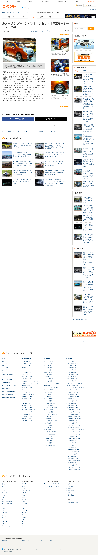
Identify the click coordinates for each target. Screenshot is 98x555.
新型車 (50, 17)
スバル (4, 495)
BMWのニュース (26, 385)
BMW (3, 506)
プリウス (24, 495)
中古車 (68, 484)
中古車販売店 (69, 488)
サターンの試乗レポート (72, 465)
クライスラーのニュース (28, 394)
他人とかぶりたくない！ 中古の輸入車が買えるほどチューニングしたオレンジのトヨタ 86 (55, 163)
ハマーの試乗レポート (72, 463)
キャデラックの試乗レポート (73, 451)
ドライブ (4, 370)
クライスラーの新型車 (50, 432)
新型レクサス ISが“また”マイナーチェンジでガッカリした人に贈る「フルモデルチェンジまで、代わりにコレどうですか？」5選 (88, 116)
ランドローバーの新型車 (50, 414)
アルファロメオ (6, 526)
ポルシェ (4, 515)
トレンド (4, 365)
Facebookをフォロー (18, 119)
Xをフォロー (51, 119)
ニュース (59, 17)
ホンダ (4, 488)
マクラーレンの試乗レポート (73, 438)
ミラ (23, 508)
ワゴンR (24, 484)
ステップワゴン (26, 490)
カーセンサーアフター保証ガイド (10, 385)
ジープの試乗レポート (72, 447)
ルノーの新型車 (48, 401)
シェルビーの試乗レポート (73, 467)
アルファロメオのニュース (28, 409)
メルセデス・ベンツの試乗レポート (75, 383)
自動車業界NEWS (26, 358)
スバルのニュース (26, 370)
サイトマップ (93, 9)
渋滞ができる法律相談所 (8, 397)
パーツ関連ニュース (27, 414)
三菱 (3, 497)
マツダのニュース (26, 372)
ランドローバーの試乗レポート (74, 434)
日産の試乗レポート (71, 365)
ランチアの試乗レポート (72, 421)
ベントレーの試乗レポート (73, 432)
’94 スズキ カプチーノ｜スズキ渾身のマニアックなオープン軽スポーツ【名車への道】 (88, 227)
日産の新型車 (47, 365)
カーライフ (5, 367)
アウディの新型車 (48, 390)
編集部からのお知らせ (8, 374)
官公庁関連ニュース (27, 416)
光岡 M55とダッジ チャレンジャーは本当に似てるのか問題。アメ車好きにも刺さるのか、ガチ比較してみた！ (55, 172)
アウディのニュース (27, 387)
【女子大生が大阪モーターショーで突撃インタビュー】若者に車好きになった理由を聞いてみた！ (88, 209)
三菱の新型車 (47, 376)
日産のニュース (26, 367)
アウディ (4, 512)
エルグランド (25, 504)
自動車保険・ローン (71, 492)
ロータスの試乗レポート (72, 436)
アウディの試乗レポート (72, 394)
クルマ (4, 361)
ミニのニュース (26, 403)
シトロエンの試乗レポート (73, 409)
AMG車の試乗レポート (72, 385)
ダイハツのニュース (27, 376)
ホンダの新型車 (48, 367)
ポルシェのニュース (27, 390)
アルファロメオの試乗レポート (74, 414)
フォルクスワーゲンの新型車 (51, 387)
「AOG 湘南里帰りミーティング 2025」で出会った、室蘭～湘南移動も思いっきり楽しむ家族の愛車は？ (22, 154)
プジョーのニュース (27, 407)
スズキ (4, 490)
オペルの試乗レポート (72, 403)
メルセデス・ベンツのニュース (30, 381)
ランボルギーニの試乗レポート (74, 418)
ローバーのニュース (27, 401)
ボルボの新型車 (48, 423)
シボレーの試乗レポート (72, 445)
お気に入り (90, 5)
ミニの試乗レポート (71, 398)
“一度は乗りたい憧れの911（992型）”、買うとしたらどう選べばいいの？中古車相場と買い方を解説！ (88, 128)
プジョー (4, 521)
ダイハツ (4, 492)
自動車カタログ (70, 486)
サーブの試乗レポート (72, 443)
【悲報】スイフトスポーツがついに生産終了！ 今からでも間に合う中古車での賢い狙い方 (22, 145)
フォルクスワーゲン (7, 504)
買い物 (48, 31)
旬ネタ (19, 12)
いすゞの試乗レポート (72, 381)
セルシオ (24, 499)
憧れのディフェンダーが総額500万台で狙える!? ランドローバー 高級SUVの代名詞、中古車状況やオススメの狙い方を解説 (88, 103)
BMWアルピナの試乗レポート (74, 392)
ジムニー (24, 515)
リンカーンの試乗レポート (73, 460)
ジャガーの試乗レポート (72, 427)
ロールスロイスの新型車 (50, 421)
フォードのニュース (27, 396)
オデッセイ (24, 492)
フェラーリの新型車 (49, 412)
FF (45, 31)
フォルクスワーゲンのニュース (30, 383)
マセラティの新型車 (49, 409)
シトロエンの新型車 (49, 403)
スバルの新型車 (48, 372)
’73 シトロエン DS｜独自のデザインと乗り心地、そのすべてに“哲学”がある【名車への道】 (22, 181)
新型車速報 (47, 358)
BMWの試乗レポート (71, 390)
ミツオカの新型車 (48, 381)
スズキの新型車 (48, 374)
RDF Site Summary (84, 340)
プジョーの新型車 (48, 398)
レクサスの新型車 (48, 361)
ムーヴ (23, 486)
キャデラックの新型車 (50, 434)
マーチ (23, 506)
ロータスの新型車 (48, 418)
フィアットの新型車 (49, 405)
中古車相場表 (49, 540)
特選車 (24, 17)
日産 (3, 486)
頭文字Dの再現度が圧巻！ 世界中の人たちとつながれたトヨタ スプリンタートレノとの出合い (22, 172)
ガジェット (5, 372)
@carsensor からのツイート (79, 319)
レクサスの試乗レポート (72, 361)
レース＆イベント (25, 12)
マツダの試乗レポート (72, 370)
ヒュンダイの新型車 (49, 445)
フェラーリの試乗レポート (73, 425)
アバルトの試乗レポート (72, 423)
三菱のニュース (26, 374)
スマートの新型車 (48, 396)
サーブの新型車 (48, 425)
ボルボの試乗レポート (72, 440)
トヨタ (4, 484)
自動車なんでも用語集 (8, 394)
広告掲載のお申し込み (72, 502)
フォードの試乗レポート (72, 449)
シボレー (4, 508)
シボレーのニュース (27, 392)
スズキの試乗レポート (72, 374)
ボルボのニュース (26, 405)
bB (22, 521)
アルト (23, 523)
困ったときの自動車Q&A (8, 391)
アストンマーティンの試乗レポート (75, 429)
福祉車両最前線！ (6, 382)
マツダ (4, 499)
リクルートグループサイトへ (8, 551)
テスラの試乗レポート (72, 456)
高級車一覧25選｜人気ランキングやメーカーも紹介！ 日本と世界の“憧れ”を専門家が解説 (88, 163)
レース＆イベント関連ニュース (30, 412)
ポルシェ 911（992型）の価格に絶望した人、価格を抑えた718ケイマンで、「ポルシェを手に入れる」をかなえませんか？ (88, 139)
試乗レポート (69, 358)
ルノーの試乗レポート (72, 407)
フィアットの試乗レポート (73, 412)
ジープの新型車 (48, 436)
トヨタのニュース (26, 363)
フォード (4, 519)
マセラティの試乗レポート (73, 416)
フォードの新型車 (48, 427)
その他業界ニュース (27, 421)
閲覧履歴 (79, 5)
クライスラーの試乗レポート (73, 454)
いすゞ (4, 523)
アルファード (25, 510)
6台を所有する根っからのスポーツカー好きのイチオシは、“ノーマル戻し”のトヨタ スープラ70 (54, 154)
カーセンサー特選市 (7, 379)
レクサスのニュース (27, 361)
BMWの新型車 (48, 385)
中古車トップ (5, 12)
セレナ (23, 519)
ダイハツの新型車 (48, 379)
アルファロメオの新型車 (50, 407)
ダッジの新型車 (48, 440)
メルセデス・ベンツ (7, 501)
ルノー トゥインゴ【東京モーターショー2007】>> (42, 131)
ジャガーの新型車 (48, 416)
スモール (41, 31)
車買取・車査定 (70, 495)
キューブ (24, 501)
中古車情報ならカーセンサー (8, 540)
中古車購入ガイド (6, 388)
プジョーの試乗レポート (72, 405)
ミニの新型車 (47, 394)
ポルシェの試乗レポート (72, 396)
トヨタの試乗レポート (72, 363)
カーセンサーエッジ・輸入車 (51, 486)
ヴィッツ (24, 517)
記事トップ (11, 17)
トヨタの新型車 (48, 363)
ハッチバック (29, 31)
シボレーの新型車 (48, 429)
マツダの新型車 (48, 370)
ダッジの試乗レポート (72, 458)
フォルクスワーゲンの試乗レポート (75, 387)
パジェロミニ (25, 526)
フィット (24, 512)
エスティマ (24, 497)
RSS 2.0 (84, 341)
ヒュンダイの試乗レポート (73, 469)
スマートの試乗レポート (72, 401)
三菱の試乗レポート (71, 376)
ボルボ (4, 510)
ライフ (23, 488)
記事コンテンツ (70, 490)
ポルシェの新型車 (48, 392)
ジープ (4, 517)
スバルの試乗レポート (72, 372)
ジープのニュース (26, 398)
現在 (76, 71)
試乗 (41, 17)
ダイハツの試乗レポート (72, 379)
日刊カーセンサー (13, 12)
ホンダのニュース (26, 365)
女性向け (35, 31)
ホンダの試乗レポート (72, 367)
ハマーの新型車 (48, 443)
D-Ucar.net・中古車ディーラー (52, 484)
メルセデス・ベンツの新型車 (51, 383)
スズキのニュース (26, 379)
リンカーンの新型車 (49, 438)
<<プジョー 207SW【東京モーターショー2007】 (14, 131)
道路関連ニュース (26, 418)
